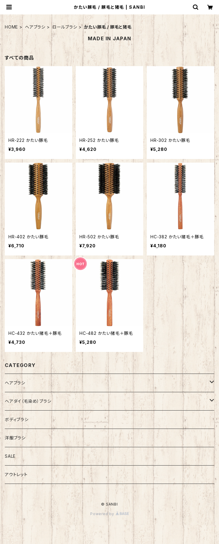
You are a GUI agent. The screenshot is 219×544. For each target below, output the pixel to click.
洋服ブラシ (15, 437)
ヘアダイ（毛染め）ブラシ (28, 401)
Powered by (109, 514)
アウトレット (16, 474)
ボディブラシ (17, 419)
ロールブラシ (64, 26)
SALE (10, 456)
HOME (11, 26)
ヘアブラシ (35, 26)
